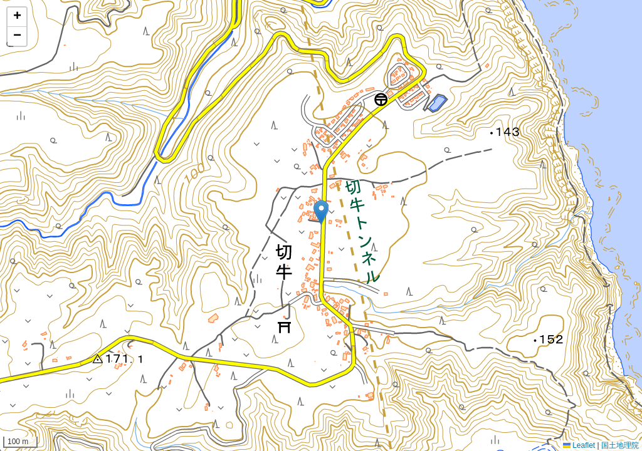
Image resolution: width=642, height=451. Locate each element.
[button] (321, 213)
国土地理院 (620, 445)
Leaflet (579, 445)
